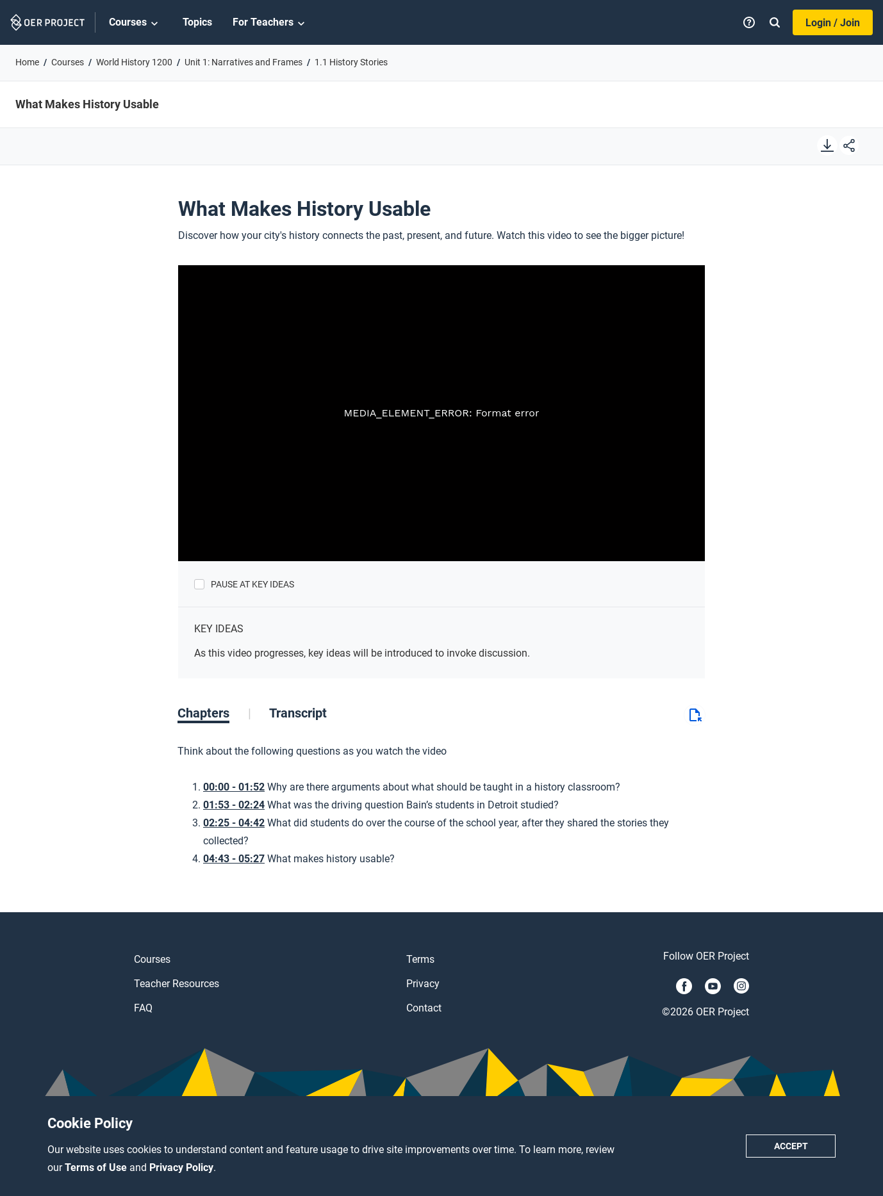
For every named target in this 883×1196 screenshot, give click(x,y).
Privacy (423, 984)
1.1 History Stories (351, 62)
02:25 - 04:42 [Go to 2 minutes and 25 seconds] (234, 823)
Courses (135, 23)
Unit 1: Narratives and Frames (243, 62)
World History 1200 (134, 62)
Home (27, 62)
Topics (197, 22)
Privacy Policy (181, 1167)
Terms (420, 959)
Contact (424, 1008)
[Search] (774, 22)
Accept (791, 1146)
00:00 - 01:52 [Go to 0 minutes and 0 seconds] (234, 787)
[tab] (214, 713)
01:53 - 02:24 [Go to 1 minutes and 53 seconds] (234, 805)
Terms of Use (97, 1167)
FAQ (143, 1008)
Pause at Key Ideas (252, 584)
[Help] (749, 22)
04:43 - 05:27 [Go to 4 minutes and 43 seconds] (234, 859)
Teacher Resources (176, 984)
